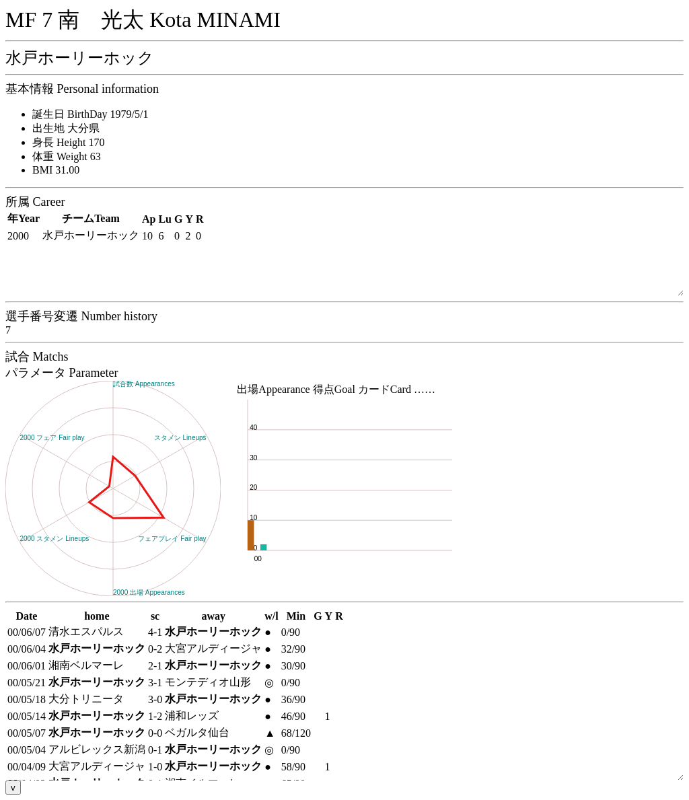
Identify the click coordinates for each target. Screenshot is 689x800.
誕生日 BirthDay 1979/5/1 (90, 114)
